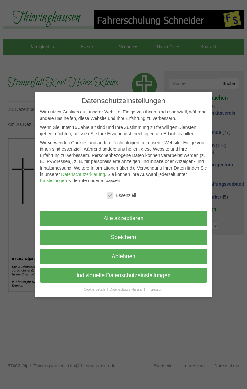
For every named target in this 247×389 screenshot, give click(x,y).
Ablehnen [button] (123, 256)
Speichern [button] (123, 237)
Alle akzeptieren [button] (124, 218)
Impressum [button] (155, 289)
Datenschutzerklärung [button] (126, 289)
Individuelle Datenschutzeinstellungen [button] (124, 275)
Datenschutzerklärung (83, 174)
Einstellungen (53, 180)
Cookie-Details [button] (95, 289)
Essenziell (121, 195)
